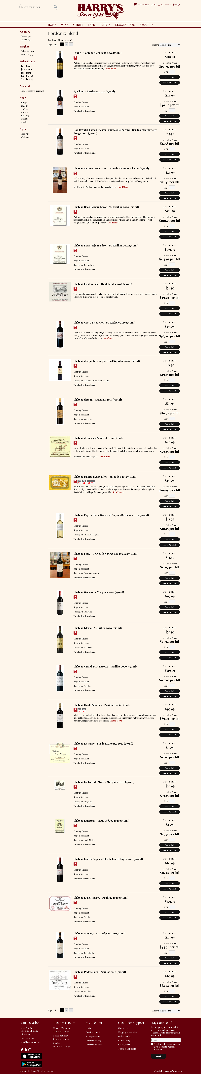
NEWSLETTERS (125, 24)
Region (24, 46)
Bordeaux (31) (27, 54)
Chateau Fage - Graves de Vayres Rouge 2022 (105, 553)
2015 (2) (24, 102)
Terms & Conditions (127, 1048)
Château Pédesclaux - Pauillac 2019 (100, 972)
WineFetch (177, 1071)
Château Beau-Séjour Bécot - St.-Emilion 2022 (106, 245)
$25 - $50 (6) (26, 69)
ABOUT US (145, 25)
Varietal (25, 86)
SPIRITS (77, 25)
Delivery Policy (124, 1036)
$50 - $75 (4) (26, 72)
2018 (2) (24, 109)
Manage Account (93, 1036)
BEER (90, 25)
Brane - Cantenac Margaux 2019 (98, 53)
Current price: (169, 52)
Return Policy (124, 1040)
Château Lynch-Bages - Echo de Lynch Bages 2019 (108, 859)
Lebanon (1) (26, 39)
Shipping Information (127, 1032)
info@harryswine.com (31, 1042)
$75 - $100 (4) (27, 76)
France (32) (26, 36)
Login (176, 4)
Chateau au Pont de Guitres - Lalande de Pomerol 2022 (111, 168)
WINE (63, 25)
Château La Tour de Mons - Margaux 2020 (104, 782)
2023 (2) (24, 122)
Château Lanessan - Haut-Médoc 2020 (101, 820)
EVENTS (105, 24)
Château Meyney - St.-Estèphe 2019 (99, 933)
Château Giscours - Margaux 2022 (99, 592)
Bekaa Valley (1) (28, 51)
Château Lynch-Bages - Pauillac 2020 (101, 897)
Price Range (27, 61)
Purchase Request (94, 1044)
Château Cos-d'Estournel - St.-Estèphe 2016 (104, 322)
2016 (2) (24, 105)
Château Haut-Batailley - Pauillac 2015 (101, 705)
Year (23, 97)
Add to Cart (169, 77)
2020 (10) (25, 115)
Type (23, 129)
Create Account (93, 1032)
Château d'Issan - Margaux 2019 (98, 399)
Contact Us (123, 1028)
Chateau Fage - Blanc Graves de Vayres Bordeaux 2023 (111, 515)
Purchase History (93, 1040)
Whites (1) (25, 137)
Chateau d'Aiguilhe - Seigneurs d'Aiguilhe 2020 (107, 361)
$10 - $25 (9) (26, 66)
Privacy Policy (124, 1044)
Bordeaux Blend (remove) (32, 91)
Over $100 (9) (27, 79)
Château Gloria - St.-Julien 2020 (98, 628)
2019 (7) (24, 112)
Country (25, 31)
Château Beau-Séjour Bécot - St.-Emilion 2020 (106, 207)
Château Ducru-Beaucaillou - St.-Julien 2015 (105, 476)
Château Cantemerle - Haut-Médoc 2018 (103, 284)
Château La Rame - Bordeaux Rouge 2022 (103, 743)
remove (67, 40)
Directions (25, 1034)
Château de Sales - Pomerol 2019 (98, 438)
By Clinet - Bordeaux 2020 (94, 91)
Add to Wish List (169, 82)
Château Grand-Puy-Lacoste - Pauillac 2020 (105, 666)
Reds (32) (25, 133)
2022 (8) (24, 119)
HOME (52, 24)
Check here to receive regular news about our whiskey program (166, 1047)
